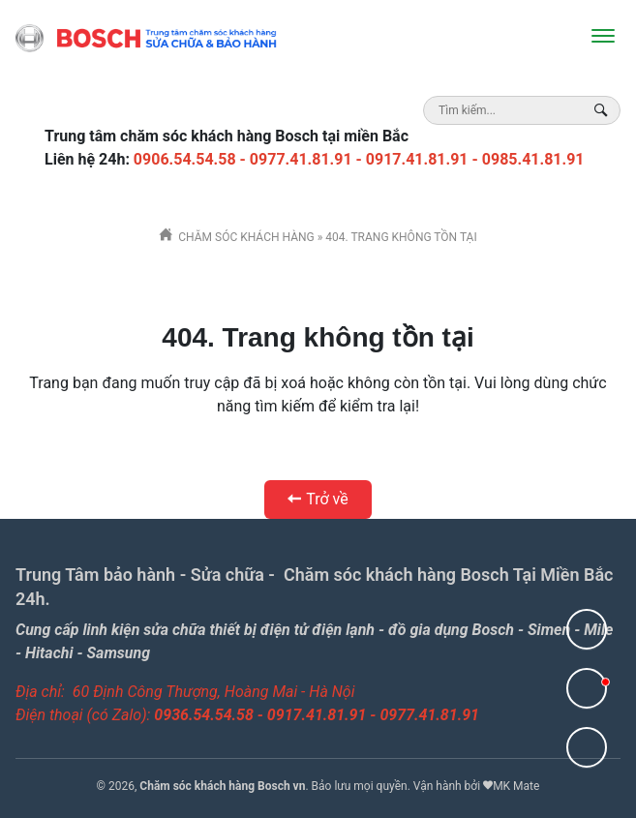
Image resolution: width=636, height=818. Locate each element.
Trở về (318, 499)
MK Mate (516, 786)
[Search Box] (603, 110)
